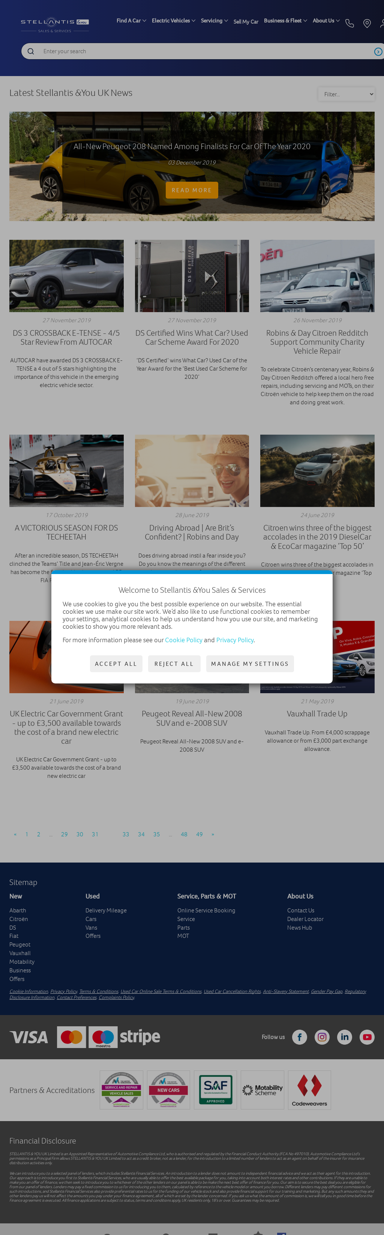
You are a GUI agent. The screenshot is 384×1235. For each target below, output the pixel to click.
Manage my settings (250, 663)
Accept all (116, 663)
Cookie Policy (183, 640)
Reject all (174, 663)
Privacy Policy (235, 640)
